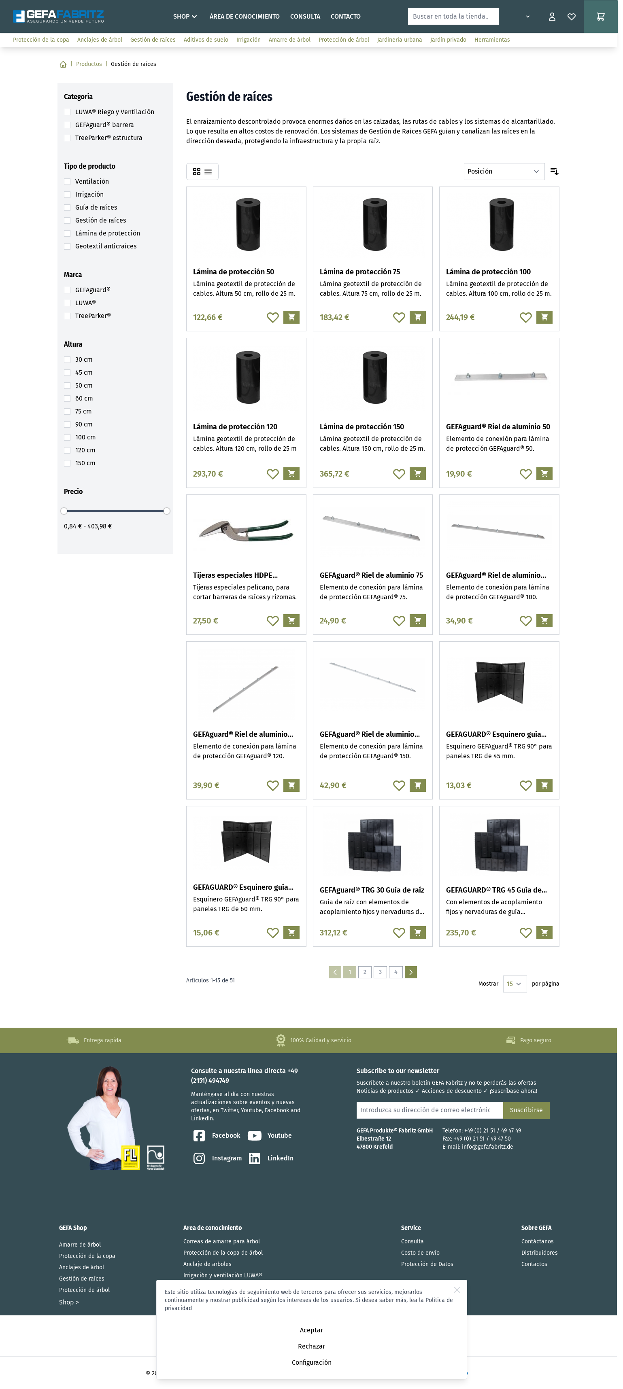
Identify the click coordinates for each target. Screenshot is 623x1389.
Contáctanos (537, 1241)
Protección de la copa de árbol (223, 1252)
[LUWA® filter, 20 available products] (85, 303)
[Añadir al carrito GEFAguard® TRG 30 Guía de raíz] (418, 932)
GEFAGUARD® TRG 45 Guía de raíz (494, 891)
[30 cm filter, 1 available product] (84, 359)
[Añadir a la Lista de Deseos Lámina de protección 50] (273, 317)
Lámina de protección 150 (362, 426)
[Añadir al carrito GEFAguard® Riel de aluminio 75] (418, 620)
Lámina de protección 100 (488, 271)
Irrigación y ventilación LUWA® (222, 1275)
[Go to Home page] (58, 16)
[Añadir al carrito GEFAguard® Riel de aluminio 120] (291, 785)
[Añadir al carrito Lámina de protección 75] (418, 317)
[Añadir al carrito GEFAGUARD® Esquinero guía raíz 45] (544, 785)
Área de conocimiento (245, 16)
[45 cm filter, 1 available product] (84, 372)
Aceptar (311, 1330)
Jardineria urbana (399, 39)
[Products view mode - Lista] (208, 171)
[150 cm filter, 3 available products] (85, 463)
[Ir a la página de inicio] (63, 64)
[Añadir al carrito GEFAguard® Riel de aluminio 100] (544, 620)
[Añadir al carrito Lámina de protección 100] (544, 317)
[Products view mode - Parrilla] (197, 171)
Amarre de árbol (289, 39)
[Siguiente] (411, 972)
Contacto (346, 16)
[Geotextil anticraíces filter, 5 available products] (105, 246)
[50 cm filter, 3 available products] (84, 385)
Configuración (312, 1362)
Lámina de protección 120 (235, 426)
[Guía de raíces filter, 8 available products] (96, 207)
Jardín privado (448, 39)
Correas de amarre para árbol (221, 1241)
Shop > (69, 1302)
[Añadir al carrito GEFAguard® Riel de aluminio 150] (418, 785)
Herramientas (492, 39)
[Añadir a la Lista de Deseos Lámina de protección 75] (399, 317)
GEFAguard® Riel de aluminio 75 (371, 575)
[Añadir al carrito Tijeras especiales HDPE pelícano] (291, 620)
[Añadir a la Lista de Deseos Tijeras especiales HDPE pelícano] (273, 620)
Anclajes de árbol (99, 39)
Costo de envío (420, 1252)
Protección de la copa (41, 39)
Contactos (534, 1264)
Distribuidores (539, 1252)
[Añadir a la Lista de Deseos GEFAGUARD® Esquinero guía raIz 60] (273, 932)
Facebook (215, 1136)
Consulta (305, 16)
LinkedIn (270, 1158)
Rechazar (311, 1346)
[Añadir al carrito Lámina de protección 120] (291, 473)
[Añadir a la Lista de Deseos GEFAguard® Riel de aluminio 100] (526, 620)
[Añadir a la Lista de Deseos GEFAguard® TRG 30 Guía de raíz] (399, 932)
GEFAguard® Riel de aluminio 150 (367, 735)
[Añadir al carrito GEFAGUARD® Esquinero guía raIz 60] (291, 932)
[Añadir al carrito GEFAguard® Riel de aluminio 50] (544, 473)
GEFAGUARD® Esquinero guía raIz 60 (240, 888)
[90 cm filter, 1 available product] (84, 424)
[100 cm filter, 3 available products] (85, 437)
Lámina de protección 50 (233, 271)
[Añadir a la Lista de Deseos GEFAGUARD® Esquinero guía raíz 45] (526, 785)
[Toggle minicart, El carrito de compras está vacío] (601, 16)
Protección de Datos (427, 1264)
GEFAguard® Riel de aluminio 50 (498, 426)
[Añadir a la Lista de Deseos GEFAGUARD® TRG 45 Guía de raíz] (526, 932)
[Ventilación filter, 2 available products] (92, 181)
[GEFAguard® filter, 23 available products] (93, 290)
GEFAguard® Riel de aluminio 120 (240, 735)
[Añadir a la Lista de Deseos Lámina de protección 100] (526, 317)
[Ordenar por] (504, 171)
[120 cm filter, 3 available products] (85, 450)
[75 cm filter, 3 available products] (83, 411)
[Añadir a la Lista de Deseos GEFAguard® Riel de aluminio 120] (273, 785)
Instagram (216, 1158)
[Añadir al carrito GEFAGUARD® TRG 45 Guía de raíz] (544, 932)
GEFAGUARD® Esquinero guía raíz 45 (493, 735)
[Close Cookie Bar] (457, 1290)
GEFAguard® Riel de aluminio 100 (493, 576)
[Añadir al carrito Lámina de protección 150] (418, 473)
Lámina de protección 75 (360, 271)
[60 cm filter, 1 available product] (84, 398)
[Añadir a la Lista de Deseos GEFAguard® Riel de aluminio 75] (399, 620)
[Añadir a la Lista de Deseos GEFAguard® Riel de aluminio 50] (526, 474)
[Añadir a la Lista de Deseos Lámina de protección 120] (273, 474)
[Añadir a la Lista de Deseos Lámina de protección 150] (399, 474)
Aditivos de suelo (206, 39)
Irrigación (248, 39)
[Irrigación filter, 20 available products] (89, 194)
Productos (89, 64)
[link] (335, 972)
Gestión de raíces (153, 39)
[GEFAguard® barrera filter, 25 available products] (104, 125)
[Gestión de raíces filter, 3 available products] (100, 220)
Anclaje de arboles (207, 1264)
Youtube (269, 1136)
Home (157, 16)
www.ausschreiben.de (581, 40)
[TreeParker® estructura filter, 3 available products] (108, 137)
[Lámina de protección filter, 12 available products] (107, 233)
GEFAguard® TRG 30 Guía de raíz (372, 890)
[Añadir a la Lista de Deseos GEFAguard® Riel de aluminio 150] (399, 785)
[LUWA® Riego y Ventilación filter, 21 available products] (114, 112)
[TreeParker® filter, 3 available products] (93, 316)
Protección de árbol (344, 39)
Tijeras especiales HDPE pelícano (232, 576)
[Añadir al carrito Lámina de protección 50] (291, 317)
